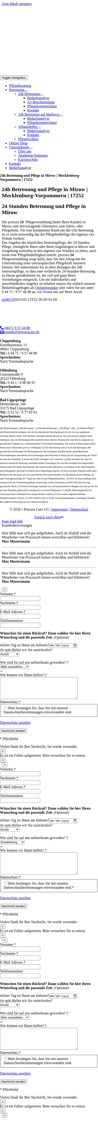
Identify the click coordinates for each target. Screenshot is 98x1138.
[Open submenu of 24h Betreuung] (41, 95)
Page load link (12, 521)
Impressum (60, 509)
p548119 (8, 299)
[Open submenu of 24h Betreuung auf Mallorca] (61, 115)
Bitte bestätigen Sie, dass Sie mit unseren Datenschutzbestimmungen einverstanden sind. (38, 715)
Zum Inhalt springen (17, 4)
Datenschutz (79, 509)
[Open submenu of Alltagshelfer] (39, 128)
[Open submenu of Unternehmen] (31, 148)
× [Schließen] (4, 589)
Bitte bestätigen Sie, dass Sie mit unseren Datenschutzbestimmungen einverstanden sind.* (39, 895)
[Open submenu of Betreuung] (26, 91)
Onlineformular (46, 288)
